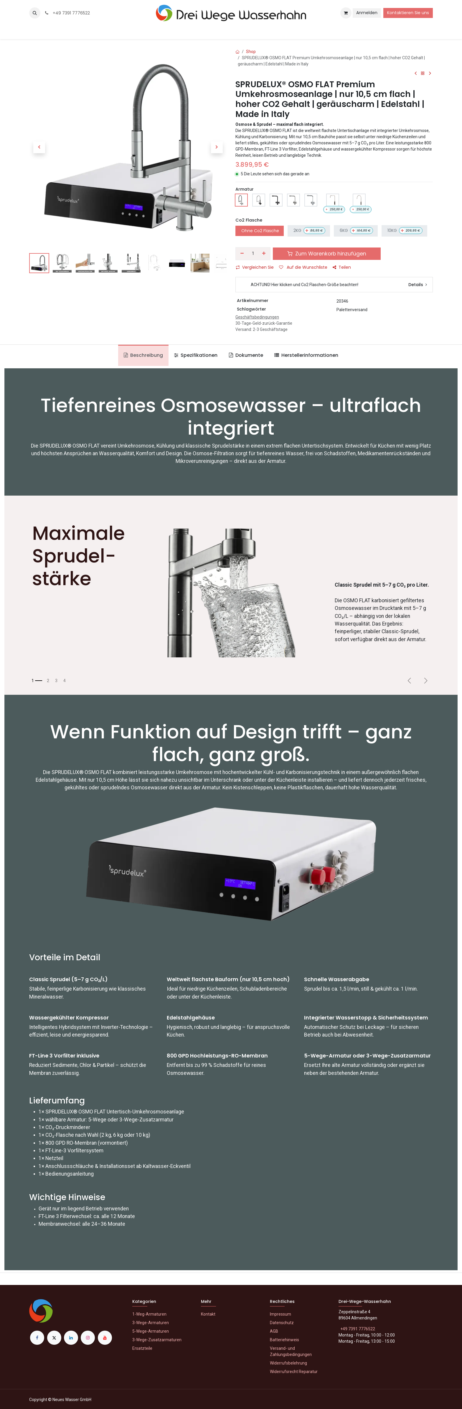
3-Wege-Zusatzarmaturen (157, 1339)
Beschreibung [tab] (143, 355)
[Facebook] (37, 1338)
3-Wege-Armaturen (150, 1322)
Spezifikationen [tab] (195, 355)
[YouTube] (105, 1338)
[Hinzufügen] (264, 253)
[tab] (306, 355)
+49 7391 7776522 (67, 13)
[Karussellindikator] (36, 681)
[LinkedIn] (71, 1338)
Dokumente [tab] (246, 355)
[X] (54, 1338)
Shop (251, 51)
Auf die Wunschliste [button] (303, 267)
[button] (34, 13)
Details (417, 285)
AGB (274, 1331)
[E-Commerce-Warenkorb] (346, 13)
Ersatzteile (142, 1348)
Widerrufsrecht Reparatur (294, 1371)
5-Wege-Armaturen (150, 1331)
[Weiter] (426, 681)
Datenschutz (282, 1322)
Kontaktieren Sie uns (408, 13)
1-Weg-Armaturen (149, 1314)
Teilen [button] (342, 267)
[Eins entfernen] (242, 253)
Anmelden (366, 13)
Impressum (280, 1314)
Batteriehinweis (284, 1339)
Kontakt (208, 1314)
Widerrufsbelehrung (288, 1363)
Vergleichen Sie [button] (255, 267)
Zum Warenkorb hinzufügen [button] (326, 253)
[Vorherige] (409, 681)
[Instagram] (88, 1338)
